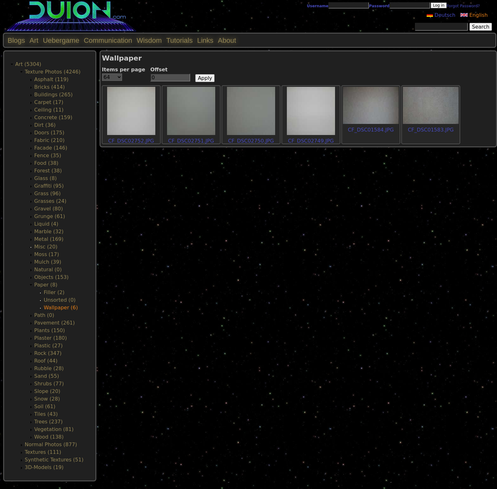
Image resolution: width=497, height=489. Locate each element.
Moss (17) (46, 254)
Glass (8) (45, 178)
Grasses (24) (50, 201)
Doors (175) (49, 133)
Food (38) (46, 163)
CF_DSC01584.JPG (371, 130)
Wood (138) (49, 437)
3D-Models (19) (44, 467)
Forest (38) (48, 171)
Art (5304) (28, 64)
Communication (108, 40)
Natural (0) (48, 270)
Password (379, 6)
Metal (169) (48, 239)
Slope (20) (47, 391)
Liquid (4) (46, 224)
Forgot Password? (463, 6)
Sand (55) (46, 376)
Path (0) (44, 315)
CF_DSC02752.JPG (131, 141)
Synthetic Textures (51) (54, 460)
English (474, 15)
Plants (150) (49, 330)
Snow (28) (47, 399)
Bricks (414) (49, 87)
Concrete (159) (53, 117)
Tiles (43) (46, 414)
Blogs (16, 40)
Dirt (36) (45, 125)
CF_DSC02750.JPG (251, 141)
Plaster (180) (50, 338)
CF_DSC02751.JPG (191, 141)
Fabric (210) (49, 140)
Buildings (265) (53, 95)
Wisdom (149, 40)
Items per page (123, 70)
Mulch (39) (47, 262)
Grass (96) (47, 193)
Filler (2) (54, 292)
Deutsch (441, 15)
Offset (159, 70)
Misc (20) (45, 247)
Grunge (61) (49, 216)
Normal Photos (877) (51, 444)
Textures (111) (43, 452)
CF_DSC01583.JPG (431, 130)
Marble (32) (49, 231)
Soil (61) (44, 406)
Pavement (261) (54, 323)
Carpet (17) (48, 102)
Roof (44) (46, 361)
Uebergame (61, 40)
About (227, 40)
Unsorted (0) (60, 300)
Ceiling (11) (49, 110)
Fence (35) (47, 155)
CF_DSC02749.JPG (311, 141)
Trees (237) (48, 422)
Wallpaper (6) (61, 308)
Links (205, 40)
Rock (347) (47, 353)
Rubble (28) (49, 368)
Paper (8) (45, 285)
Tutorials (179, 40)
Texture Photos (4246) (53, 72)
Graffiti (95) (49, 186)
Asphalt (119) (51, 79)
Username (317, 6)
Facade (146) (50, 148)
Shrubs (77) (49, 384)
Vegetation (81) (54, 429)
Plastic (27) (48, 346)
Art (33, 40)
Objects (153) (51, 277)
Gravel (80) (48, 209)
